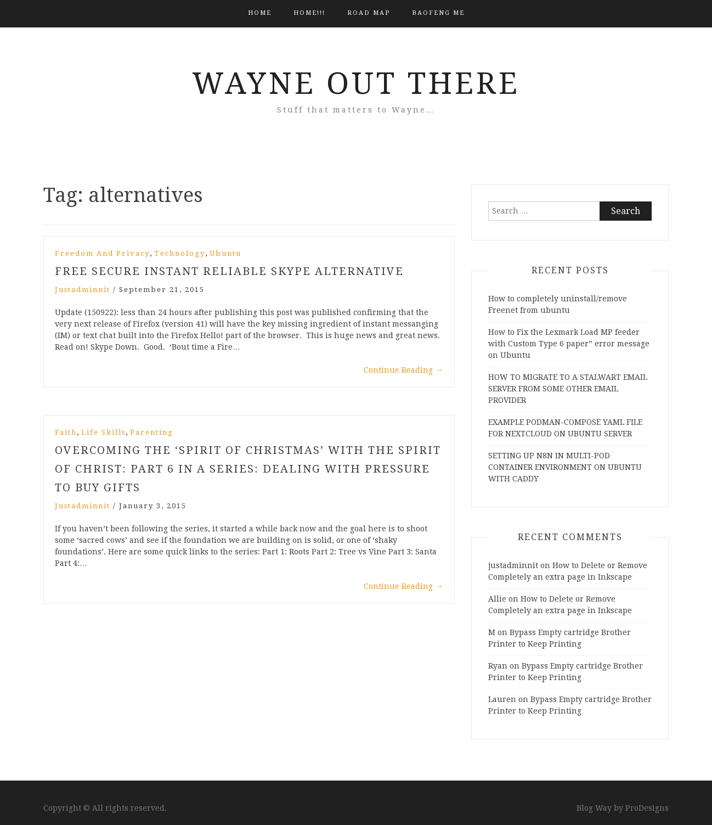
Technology (179, 253)
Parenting (151, 432)
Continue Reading (403, 370)
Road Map (368, 12)
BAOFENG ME (438, 12)
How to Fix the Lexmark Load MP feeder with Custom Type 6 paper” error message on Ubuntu (568, 344)
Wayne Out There (356, 83)
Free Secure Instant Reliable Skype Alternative (229, 271)
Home (260, 12)
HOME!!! (309, 12)
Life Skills (103, 432)
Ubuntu (225, 253)
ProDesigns (647, 808)
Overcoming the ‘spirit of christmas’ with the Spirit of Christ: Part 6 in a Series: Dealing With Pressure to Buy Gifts (248, 469)
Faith (66, 432)
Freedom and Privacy (102, 253)
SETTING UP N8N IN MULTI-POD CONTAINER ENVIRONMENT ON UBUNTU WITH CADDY (565, 467)
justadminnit (82, 289)
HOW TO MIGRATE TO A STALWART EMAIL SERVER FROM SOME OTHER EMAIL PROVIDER (567, 389)
